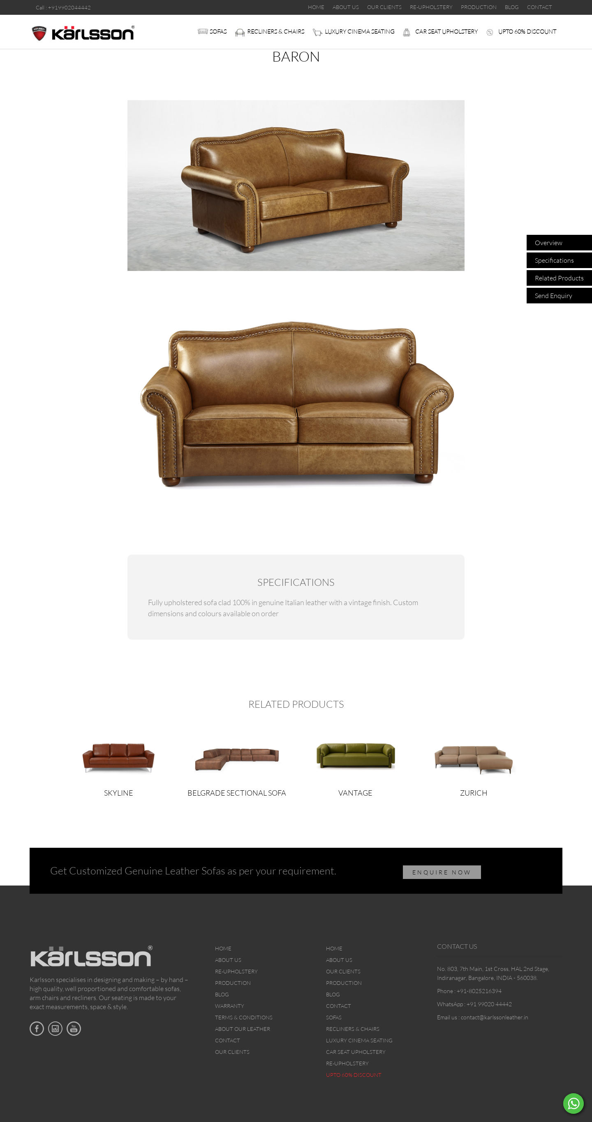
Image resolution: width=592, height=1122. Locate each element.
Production (233, 983)
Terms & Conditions (244, 1017)
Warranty (229, 1006)
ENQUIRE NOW (442, 872)
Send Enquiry (553, 295)
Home (223, 948)
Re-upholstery (236, 971)
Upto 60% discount (527, 31)
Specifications (554, 260)
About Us (228, 960)
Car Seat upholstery (446, 31)
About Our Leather (242, 1029)
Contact (227, 1040)
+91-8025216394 (479, 990)
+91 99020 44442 (489, 1003)
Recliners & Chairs (275, 31)
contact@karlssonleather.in (494, 1017)
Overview (548, 243)
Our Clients (232, 1052)
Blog (222, 994)
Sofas (218, 31)
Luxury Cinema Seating (360, 31)
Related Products (559, 278)
